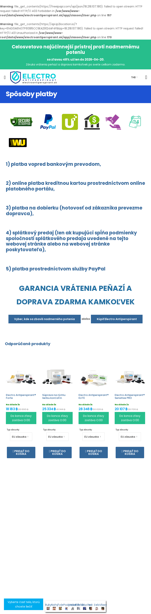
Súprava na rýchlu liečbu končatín (53, 396)
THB (133, 77)
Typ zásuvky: (13, 429)
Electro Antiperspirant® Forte (21, 396)
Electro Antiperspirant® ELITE (94, 396)
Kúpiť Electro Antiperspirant (117, 319)
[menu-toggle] (5, 77)
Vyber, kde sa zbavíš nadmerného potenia (44, 319)
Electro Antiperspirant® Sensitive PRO (130, 396)
